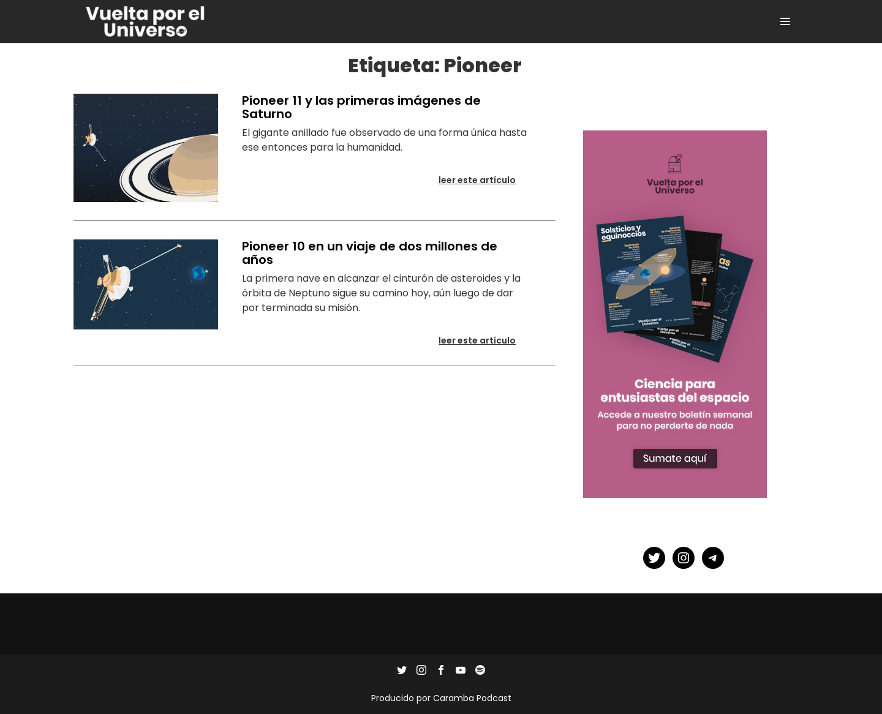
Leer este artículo (485, 183)
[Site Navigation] (785, 21)
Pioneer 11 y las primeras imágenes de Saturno (361, 107)
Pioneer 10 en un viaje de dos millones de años (369, 253)
